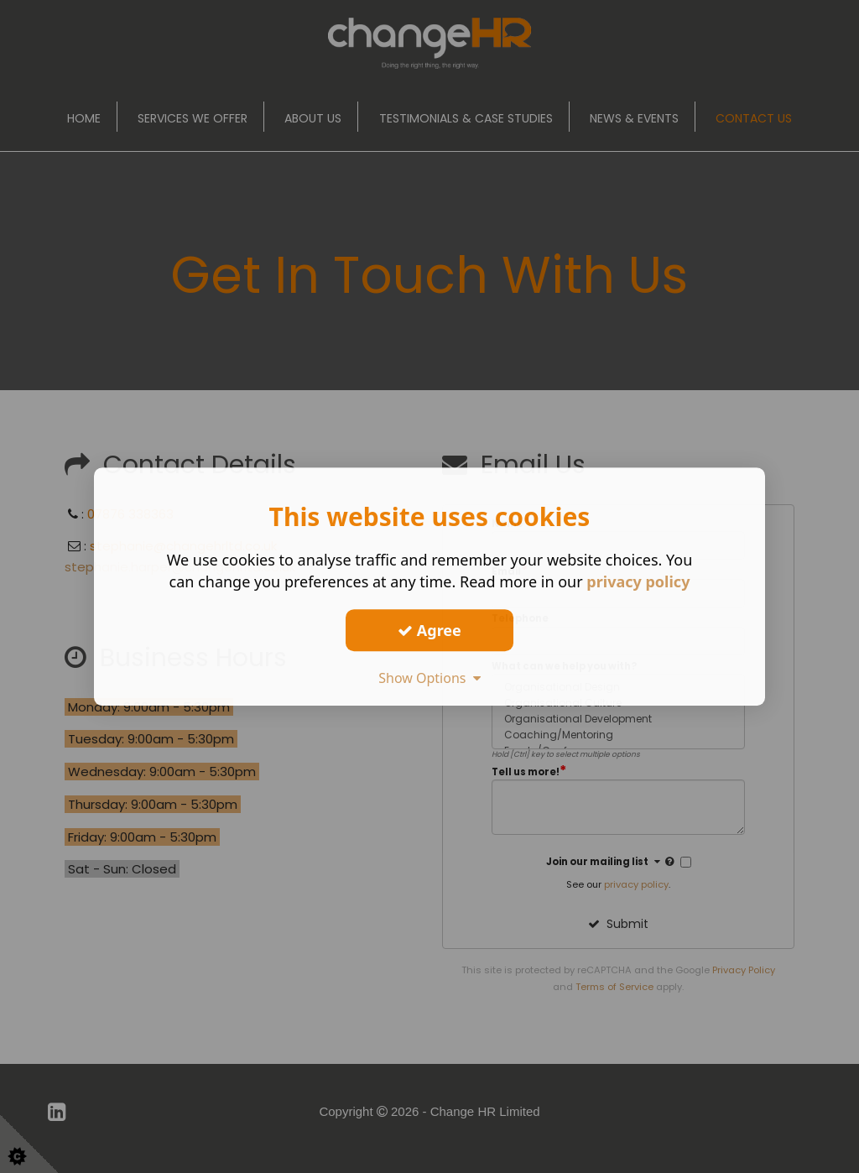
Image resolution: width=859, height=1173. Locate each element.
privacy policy (638, 581)
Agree (429, 630)
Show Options (429, 678)
